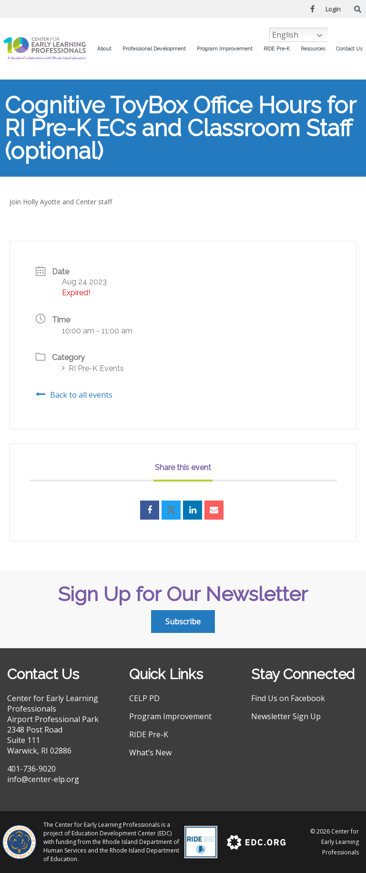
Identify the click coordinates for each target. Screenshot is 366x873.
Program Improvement (227, 48)
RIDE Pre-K (279, 48)
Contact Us (349, 48)
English (285, 35)
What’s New (150, 752)
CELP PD (144, 698)
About (106, 48)
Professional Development (156, 48)
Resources (315, 48)
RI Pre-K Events (93, 368)
